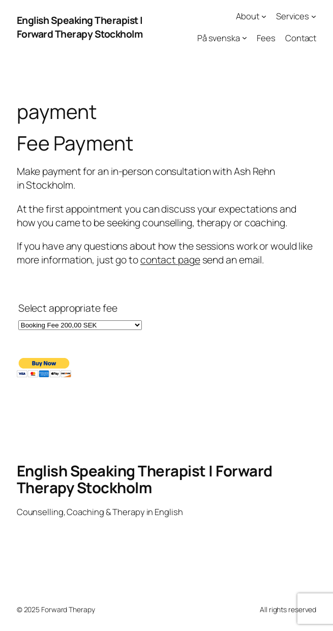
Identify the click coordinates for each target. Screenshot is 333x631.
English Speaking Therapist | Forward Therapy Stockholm (80, 27)
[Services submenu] (313, 16)
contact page (170, 259)
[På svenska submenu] (244, 37)
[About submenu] (263, 16)
